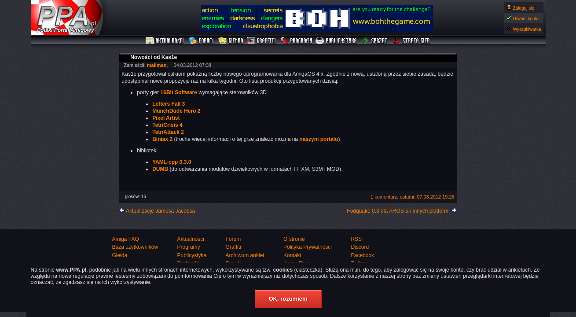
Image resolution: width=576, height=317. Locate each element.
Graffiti (261, 41)
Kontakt (292, 255)
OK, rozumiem (287, 298)
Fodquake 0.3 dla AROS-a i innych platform (397, 211)
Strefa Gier (411, 41)
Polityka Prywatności (307, 247)
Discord (360, 247)
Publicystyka (337, 41)
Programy (296, 41)
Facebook (362, 255)
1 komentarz (384, 196)
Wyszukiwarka (527, 29)
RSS (356, 239)
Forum (201, 41)
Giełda (230, 41)
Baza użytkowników (135, 247)
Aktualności (165, 41)
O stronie (294, 239)
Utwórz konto (526, 18)
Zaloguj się (523, 8)
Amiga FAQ (125, 239)
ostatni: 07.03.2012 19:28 (427, 196)
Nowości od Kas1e (153, 57)
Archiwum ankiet (245, 255)
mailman (157, 65)
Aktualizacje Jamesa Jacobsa (160, 211)
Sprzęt (374, 41)
